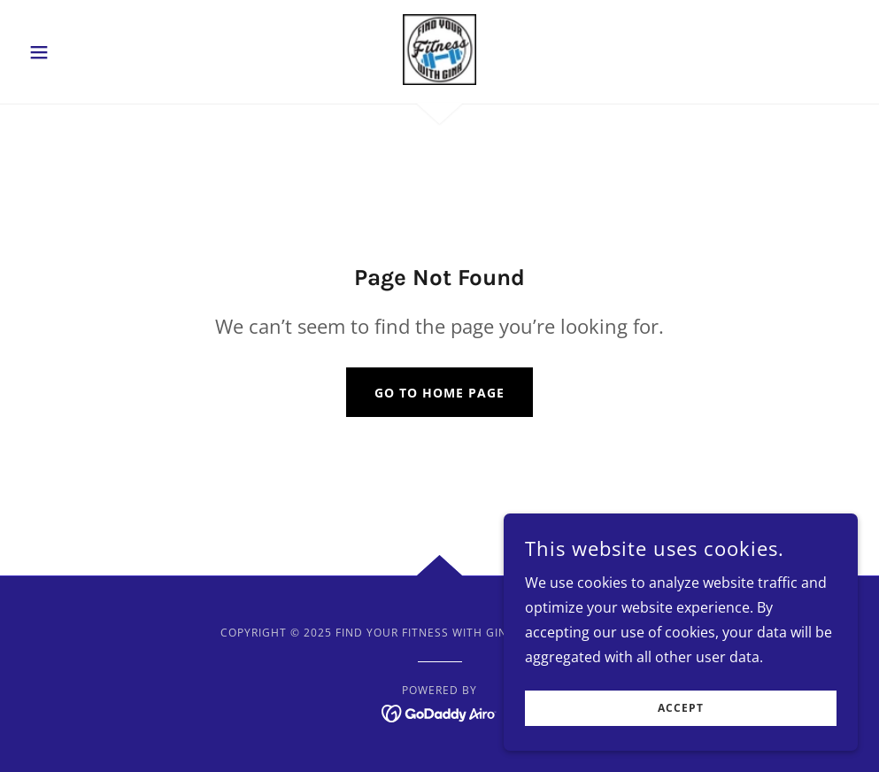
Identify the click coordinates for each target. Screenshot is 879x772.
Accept (681, 708)
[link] (440, 49)
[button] (84, 52)
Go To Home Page (439, 392)
